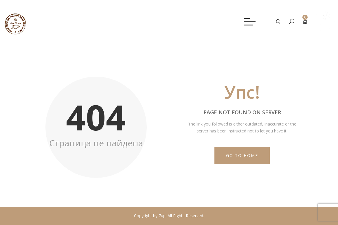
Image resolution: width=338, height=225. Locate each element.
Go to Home (242, 155)
